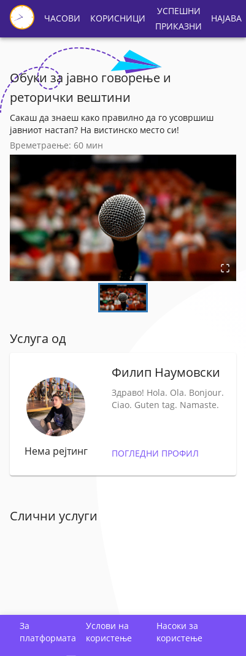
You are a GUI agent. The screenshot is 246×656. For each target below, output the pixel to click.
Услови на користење (109, 632)
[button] (123, 218)
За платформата (48, 632)
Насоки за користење (179, 632)
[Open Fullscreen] (225, 269)
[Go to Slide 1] (123, 297)
